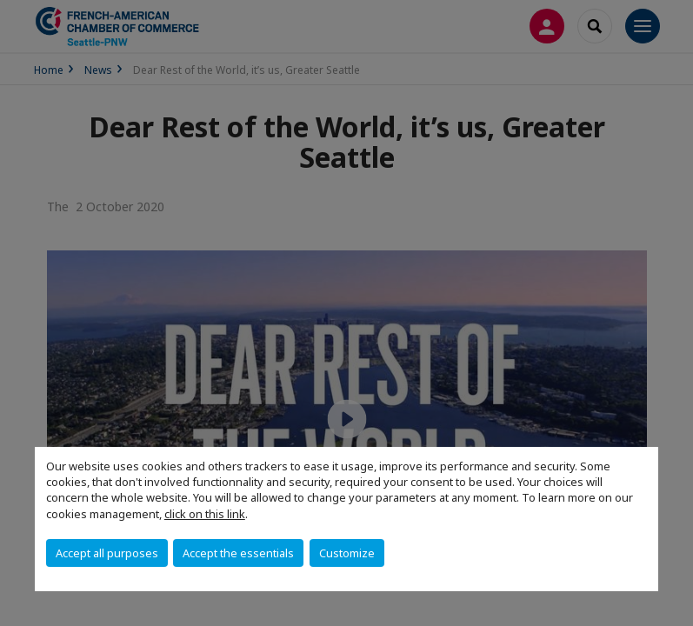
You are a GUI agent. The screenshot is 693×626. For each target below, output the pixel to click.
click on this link (204, 514)
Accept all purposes (107, 553)
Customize (347, 553)
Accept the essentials (238, 553)
